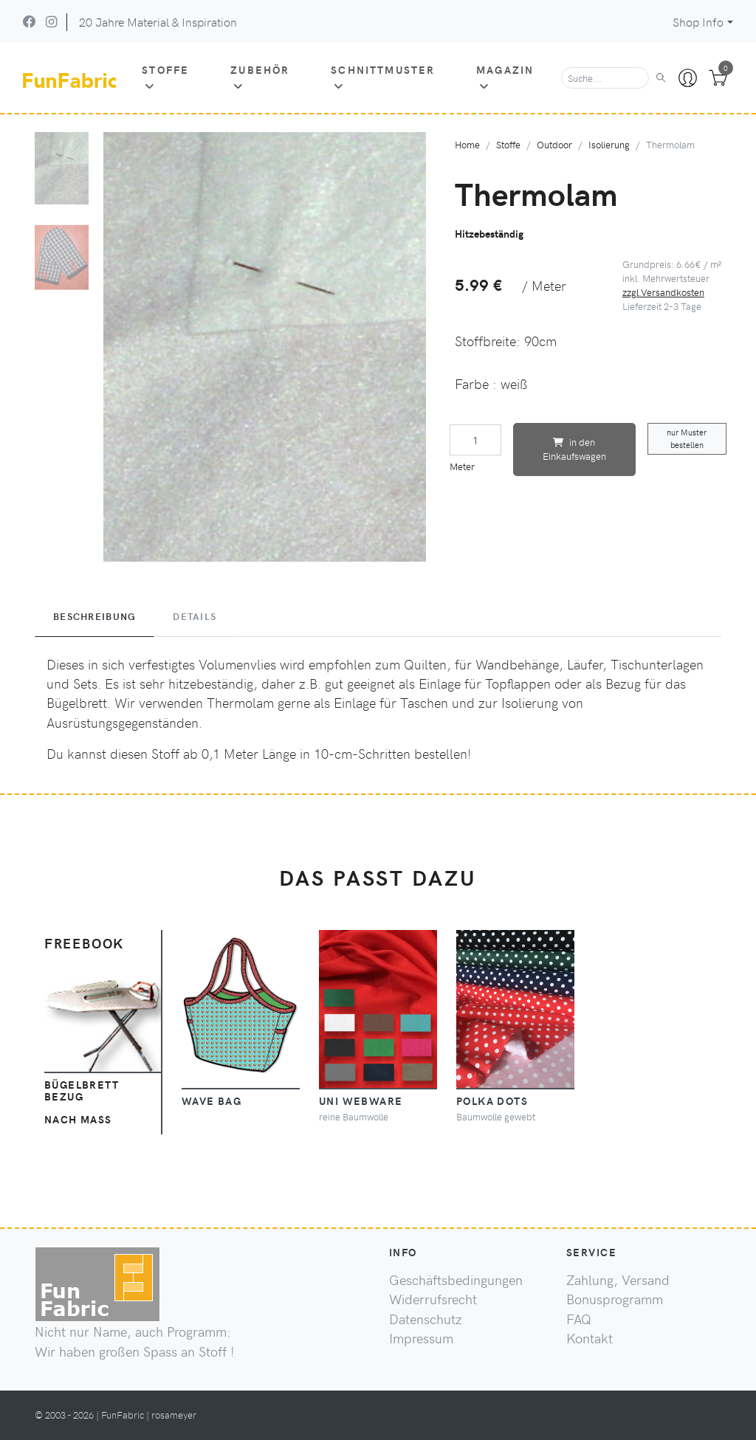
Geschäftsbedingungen (456, 1280)
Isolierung (609, 144)
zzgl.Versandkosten (663, 292)
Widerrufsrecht (433, 1299)
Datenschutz (425, 1319)
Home (467, 144)
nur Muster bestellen (687, 438)
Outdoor (554, 144)
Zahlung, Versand (618, 1280)
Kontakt (589, 1338)
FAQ (578, 1319)
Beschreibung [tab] (94, 616)
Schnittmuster (383, 77)
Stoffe (165, 77)
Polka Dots (492, 1100)
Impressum (421, 1338)
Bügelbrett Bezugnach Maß (81, 1102)
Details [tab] (194, 616)
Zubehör (259, 77)
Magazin (505, 77)
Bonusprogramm (614, 1299)
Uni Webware (361, 1100)
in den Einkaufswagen (574, 448)
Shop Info (698, 22)
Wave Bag (212, 1100)
